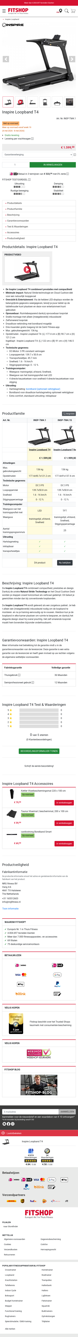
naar (10, 1226)
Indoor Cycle (10, 1290)
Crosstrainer (10, 1270)
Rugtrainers (10, 1316)
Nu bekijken (65, 562)
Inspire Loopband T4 (39, 449)
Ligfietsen (46, 1295)
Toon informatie (10, 908)
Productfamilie (14, 209)
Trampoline (47, 1280)
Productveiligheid (16, 238)
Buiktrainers (47, 1311)
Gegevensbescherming (51, 1239)
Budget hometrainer (14, 1301)
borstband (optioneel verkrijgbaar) (43, 389)
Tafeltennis (10, 1285)
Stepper (8, 1306)
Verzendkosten (10, 1249)
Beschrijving (13, 215)
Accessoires (13, 232)
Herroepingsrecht (48, 1249)
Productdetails (14, 203)
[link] (20, 965)
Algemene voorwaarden (14, 1239)
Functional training (13, 1311)
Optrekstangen (48, 1316)
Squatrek (46, 1306)
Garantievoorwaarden (18, 220)
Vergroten (69, 414)
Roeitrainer (46, 1275)
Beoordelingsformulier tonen (39, 751)
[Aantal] (16, 165)
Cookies (7, 1244)
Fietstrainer (47, 1301)
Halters (45, 1290)
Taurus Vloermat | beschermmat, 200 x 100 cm (44, 811)
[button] (6, 59)
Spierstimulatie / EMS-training (18, 1321)
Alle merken (10, 1329)
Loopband (9, 1275)
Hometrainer (47, 1270)
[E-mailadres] (30, 1111)
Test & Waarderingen (17, 226)
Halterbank (47, 1285)
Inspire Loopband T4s (65, 449)
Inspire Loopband (12, 19)
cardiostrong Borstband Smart (36, 831)
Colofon (44, 1244)
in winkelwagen (53, 164)
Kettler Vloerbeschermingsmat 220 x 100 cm (43, 790)
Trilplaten (46, 1321)
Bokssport (9, 1295)
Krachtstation (11, 1280)
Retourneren (9, 1255)
